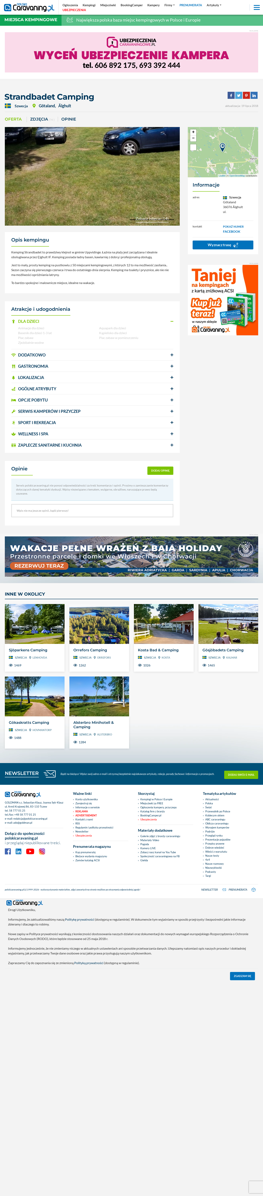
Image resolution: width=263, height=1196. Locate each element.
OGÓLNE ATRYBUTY (33, 388)
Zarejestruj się (83, 803)
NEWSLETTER (22, 773)
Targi (208, 875)
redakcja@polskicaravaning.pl (30, 818)
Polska (209, 803)
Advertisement (86, 815)
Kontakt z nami (84, 819)
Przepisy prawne (214, 843)
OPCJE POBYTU (29, 400)
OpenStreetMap (237, 176)
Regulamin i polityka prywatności (94, 827)
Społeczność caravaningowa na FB (160, 856)
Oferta (13, 119)
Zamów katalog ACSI (87, 860)
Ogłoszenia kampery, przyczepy (158, 807)
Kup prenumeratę (85, 852)
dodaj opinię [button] (160, 470)
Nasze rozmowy (214, 863)
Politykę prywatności (79, 919)
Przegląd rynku (214, 835)
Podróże (210, 831)
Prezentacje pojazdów (217, 839)
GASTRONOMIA (29, 366)
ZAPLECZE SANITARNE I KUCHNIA (46, 445)
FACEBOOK (231, 231)
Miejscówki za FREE (151, 803)
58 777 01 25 (17, 810)
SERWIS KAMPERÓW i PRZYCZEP (46, 411)
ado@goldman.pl (22, 822)
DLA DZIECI (25, 321)
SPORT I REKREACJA (33, 422)
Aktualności (212, 799)
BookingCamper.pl (150, 815)
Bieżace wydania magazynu (91, 856)
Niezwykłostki (213, 867)
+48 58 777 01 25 (25, 814)
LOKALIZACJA (27, 377)
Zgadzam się (242, 976)
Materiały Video (149, 840)
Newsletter (81, 831)
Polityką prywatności (88, 963)
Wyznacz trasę (223, 245)
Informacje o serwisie (87, 807)
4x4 (207, 859)
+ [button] (193, 132)
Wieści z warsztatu (216, 851)
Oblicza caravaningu (216, 823)
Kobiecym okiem (214, 815)
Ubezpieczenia (83, 835)
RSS (77, 823)
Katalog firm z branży (152, 811)
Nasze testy (212, 855)
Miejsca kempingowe (30, 19)
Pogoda (144, 844)
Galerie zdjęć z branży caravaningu (160, 836)
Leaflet (222, 176)
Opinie (68, 119)
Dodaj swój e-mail (241, 773)
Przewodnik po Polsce (217, 811)
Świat (208, 807)
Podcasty (210, 871)
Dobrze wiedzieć (214, 847)
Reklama (81, 811)
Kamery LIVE (148, 848)
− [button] (193, 138)
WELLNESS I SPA (29, 433)
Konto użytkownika (86, 799)
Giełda (144, 860)
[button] (92, 321)
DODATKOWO (28, 354)
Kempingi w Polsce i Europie (156, 799)
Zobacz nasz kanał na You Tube (158, 852)
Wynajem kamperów (217, 827)
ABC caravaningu (215, 819)
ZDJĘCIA (42, 119)
